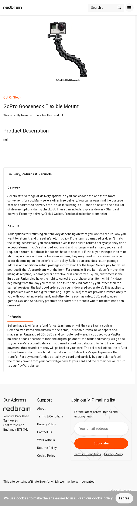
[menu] (129, 7)
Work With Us (46, 440)
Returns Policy (47, 448)
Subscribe (101, 443)
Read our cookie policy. (95, 498)
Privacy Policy (46, 424)
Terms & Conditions (50, 416)
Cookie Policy (46, 455)
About (41, 408)
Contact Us (44, 432)
